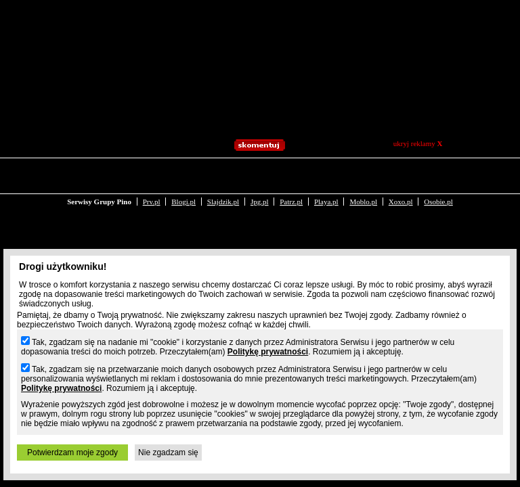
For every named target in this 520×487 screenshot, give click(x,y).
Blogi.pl (183, 174)
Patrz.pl (291, 174)
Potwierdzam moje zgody (72, 452)
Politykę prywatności (268, 351)
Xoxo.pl (401, 174)
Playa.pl (326, 174)
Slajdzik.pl (223, 174)
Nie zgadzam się (168, 452)
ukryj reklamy (418, 143)
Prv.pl (151, 174)
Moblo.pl (363, 174)
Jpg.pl (260, 174)
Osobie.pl (438, 174)
